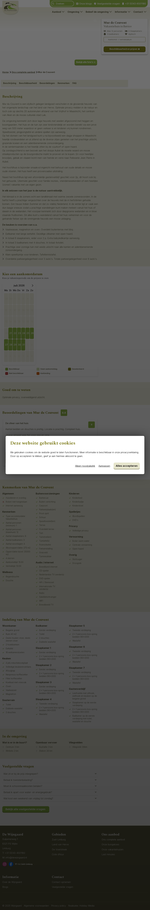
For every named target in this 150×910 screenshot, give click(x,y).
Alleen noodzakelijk (85, 465)
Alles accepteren (127, 465)
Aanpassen (104, 465)
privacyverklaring (129, 452)
